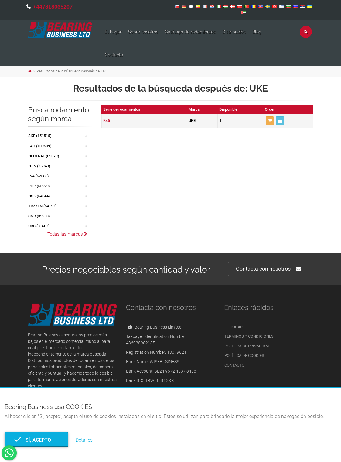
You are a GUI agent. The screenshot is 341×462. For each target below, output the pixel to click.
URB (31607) (39, 226)
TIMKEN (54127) (42, 206)
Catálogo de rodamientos (190, 31)
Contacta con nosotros (268, 269)
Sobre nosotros (143, 31)
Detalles (84, 440)
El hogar (113, 31)
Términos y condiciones (249, 336)
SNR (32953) (39, 216)
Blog (256, 31)
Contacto (114, 54)
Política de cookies (244, 355)
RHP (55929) (39, 186)
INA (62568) (38, 176)
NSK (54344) (39, 196)
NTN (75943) (39, 166)
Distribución (234, 31)
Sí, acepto (36, 440)
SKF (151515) (40, 135)
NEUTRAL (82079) (43, 156)
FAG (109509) (40, 146)
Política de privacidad (247, 346)
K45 (106, 120)
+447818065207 (53, 7)
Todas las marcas (67, 234)
